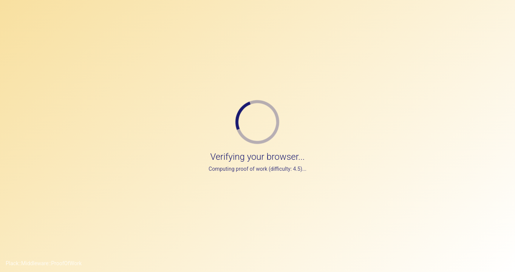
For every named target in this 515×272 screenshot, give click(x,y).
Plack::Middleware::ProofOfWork (44, 263)
